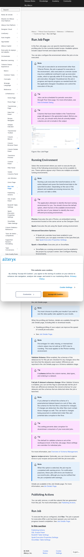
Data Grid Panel (13, 113)
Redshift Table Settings (13, 206)
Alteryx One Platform (9, 25)
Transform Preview (11, 156)
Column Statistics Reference (11, 228)
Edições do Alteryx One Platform (9, 20)
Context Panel (13, 162)
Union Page (12, 182)
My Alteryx (28, 5)
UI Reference (11, 93)
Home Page (12, 98)
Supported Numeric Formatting (9, 242)
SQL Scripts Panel (12, 200)
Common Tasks (11, 75)
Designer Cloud (9, 29)
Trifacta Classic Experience (9, 65)
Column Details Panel (13, 150)
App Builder (9, 42)
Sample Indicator (11, 125)
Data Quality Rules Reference (11, 255)
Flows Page (13, 102)
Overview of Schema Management (64, 452)
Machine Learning (9, 60)
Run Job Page (13, 187)
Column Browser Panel (13, 144)
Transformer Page (13, 107)
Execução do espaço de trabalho (9, 51)
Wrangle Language (11, 84)
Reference (11, 89)
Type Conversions (11, 249)
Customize (28, 294)
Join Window (12, 178)
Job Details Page (45, 334)
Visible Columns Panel (13, 173)
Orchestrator (9, 56)
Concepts (11, 79)
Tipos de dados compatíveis (11, 234)
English (76, 552)
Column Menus (13, 138)
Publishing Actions (13, 194)
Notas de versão (9, 15)
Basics (11, 71)
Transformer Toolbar (12, 132)
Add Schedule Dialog (45, 102)
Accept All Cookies (55, 294)
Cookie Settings (66, 287)
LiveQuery (9, 33)
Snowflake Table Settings (12, 222)
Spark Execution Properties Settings (11, 214)
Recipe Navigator (11, 119)
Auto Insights (9, 37)
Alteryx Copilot (9, 46)
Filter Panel (11, 168)
